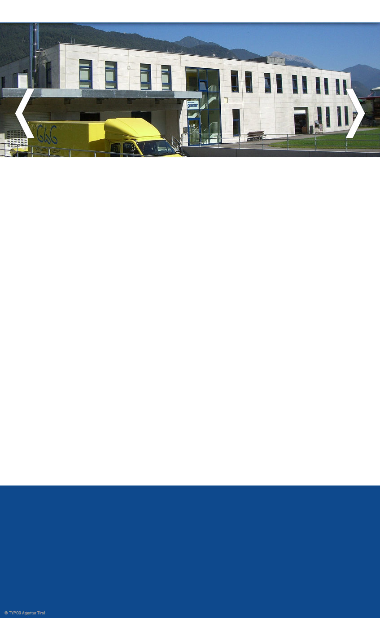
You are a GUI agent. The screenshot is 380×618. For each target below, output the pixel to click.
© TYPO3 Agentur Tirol (24, 612)
